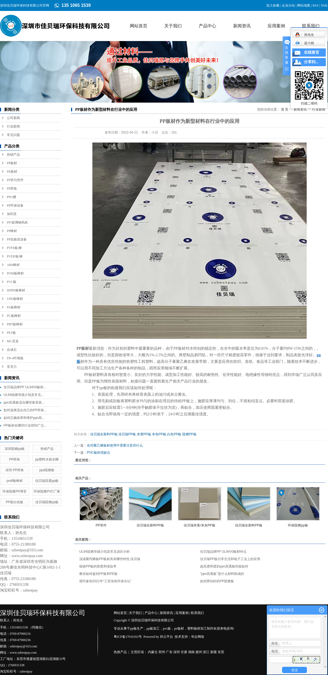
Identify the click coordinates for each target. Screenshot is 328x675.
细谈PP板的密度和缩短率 (97, 566)
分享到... (311, 62)
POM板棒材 (15, 273)
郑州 (162, 652)
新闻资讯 (242, 26)
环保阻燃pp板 (298, 525)
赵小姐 (304, 43)
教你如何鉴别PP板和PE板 (98, 574)
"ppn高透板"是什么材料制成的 (222, 574)
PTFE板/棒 (14, 248)
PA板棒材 (13, 307)
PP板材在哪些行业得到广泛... (25, 425)
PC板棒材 (14, 316)
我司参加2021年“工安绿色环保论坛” (105, 581)
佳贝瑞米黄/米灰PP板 (199, 525)
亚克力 (12, 367)
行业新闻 (13, 126)
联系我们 (311, 26)
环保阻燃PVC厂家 (47, 491)
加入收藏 (272, 5)
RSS (315, 5)
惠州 (198, 652)
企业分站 (288, 5)
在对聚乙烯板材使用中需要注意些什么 (115, 445)
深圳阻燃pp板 (15, 449)
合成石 (12, 350)
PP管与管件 (15, 180)
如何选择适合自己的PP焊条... (25, 410)
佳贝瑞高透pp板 (46, 481)
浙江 (206, 652)
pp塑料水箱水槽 (46, 459)
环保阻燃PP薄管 (14, 491)
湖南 (191, 652)
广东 (169, 652)
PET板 (11, 333)
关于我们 (173, 26)
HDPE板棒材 (16, 290)
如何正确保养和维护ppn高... (24, 418)
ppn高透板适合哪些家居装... (24, 402)
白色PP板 (174, 434)
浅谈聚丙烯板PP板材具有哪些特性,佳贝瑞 (109, 559)
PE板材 (12, 171)
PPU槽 (11, 197)
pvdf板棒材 (15, 481)
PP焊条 (12, 188)
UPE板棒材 (15, 299)
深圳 (176, 652)
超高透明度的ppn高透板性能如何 (224, 566)
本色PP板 (159, 434)
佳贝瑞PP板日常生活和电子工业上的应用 (230, 559)
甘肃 (184, 652)
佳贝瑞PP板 (127, 434)
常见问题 (13, 135)
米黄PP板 (144, 434)
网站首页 (138, 26)
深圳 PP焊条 (14, 470)
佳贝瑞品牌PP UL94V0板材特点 (223, 552)
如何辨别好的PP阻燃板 (217, 581)
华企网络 (197, 637)
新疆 (213, 652)
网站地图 (303, 5)
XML (324, 5)
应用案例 (276, 26)
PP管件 (101, 525)
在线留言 (311, 52)
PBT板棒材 (15, 324)
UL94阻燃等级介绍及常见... (24, 395)
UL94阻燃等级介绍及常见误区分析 (104, 552)
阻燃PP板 (189, 434)
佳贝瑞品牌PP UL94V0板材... (25, 387)
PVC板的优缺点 (98, 452)
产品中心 (207, 26)
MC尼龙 (13, 341)
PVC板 (11, 282)
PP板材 (12, 163)
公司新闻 (13, 118)
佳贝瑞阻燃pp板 (46, 502)
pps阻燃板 (46, 470)
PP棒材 (12, 231)
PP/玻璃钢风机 (17, 222)
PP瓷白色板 (14, 502)
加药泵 (12, 214)
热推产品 (120, 652)
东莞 (221, 652)
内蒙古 (153, 652)
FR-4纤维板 (15, 358)
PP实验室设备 (17, 239)
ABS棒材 (13, 265)
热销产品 (13, 155)
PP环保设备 (15, 205)
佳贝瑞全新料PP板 (104, 434)
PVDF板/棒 (15, 256)
